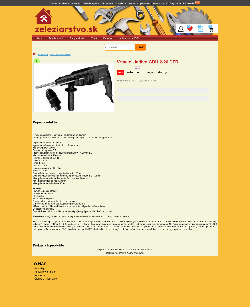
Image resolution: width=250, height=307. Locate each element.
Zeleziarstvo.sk (56, 38)
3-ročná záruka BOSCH (129, 38)
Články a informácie (46, 278)
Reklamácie (107, 3)
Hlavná (39, 38)
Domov (53, 3)
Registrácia (175, 3)
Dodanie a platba (91, 3)
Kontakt (119, 3)
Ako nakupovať (160, 3)
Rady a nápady (77, 38)
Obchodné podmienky (69, 3)
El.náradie (43, 54)
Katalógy (107, 38)
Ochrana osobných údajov (138, 3)
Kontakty (39, 268)
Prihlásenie (188, 3)
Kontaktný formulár (45, 271)
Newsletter (41, 275)
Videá (94, 38)
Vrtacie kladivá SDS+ (60, 54)
